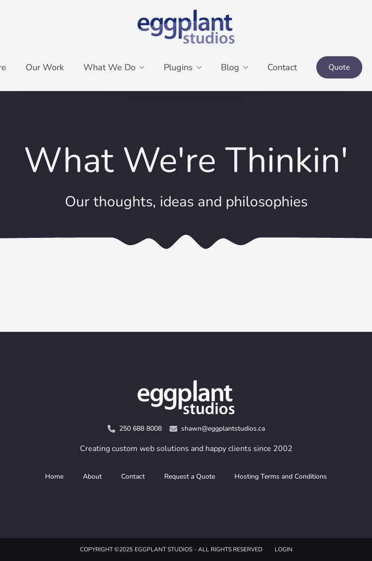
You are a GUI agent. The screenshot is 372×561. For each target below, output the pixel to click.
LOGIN (284, 549)
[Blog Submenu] (248, 67)
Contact (282, 67)
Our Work (45, 67)
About (92, 476)
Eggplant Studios (163, 549)
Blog (230, 67)
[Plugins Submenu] (202, 67)
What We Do (109, 67)
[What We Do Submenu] (145, 67)
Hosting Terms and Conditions (280, 476)
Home (54, 476)
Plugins (178, 67)
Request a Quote (189, 476)
